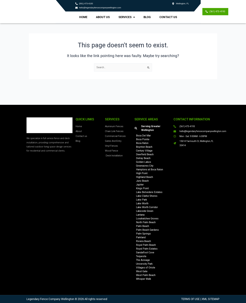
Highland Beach (144, 177)
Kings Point (142, 188)
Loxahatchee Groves (147, 218)
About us (103, 17)
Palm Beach (142, 226)
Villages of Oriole (145, 267)
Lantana (140, 214)
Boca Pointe (142, 139)
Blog (147, 17)
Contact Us (168, 17)
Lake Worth (142, 203)
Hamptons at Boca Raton (149, 169)
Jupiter (140, 184)
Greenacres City (144, 165)
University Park (144, 263)
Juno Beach (142, 180)
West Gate (141, 271)
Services (126, 17)
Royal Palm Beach (146, 244)
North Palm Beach (146, 222)
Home (83, 17)
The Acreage (143, 260)
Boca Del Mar (143, 135)
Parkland (141, 237)
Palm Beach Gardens (147, 229)
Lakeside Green (144, 210)
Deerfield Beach (145, 154)
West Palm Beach (145, 275)
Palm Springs (143, 233)
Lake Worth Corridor (147, 207)
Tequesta (141, 256)
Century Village (144, 150)
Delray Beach (143, 158)
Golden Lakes (143, 161)
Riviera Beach (143, 241)
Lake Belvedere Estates (149, 192)
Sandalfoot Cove (145, 252)
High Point (141, 173)
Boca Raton (142, 143)
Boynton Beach (144, 146)
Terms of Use (190, 299)
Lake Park (141, 199)
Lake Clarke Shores (146, 195)
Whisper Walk (143, 278)
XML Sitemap (210, 299)
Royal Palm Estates (147, 248)
